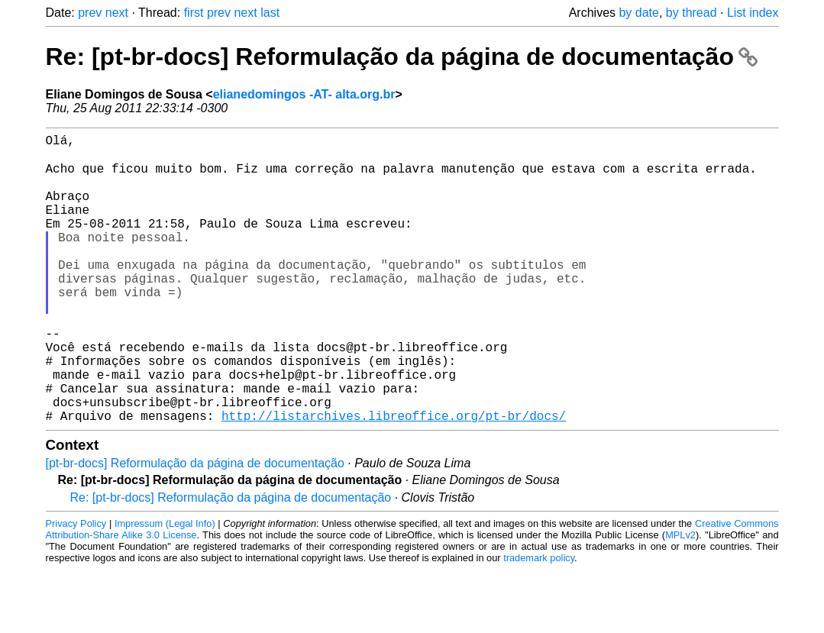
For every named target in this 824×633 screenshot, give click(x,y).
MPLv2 (680, 598)
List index (753, 12)
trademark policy (538, 621)
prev (90, 12)
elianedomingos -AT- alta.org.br (304, 94)
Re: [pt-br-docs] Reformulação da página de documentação (402, 56)
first (194, 12)
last (270, 12)
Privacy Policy (76, 587)
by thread (691, 12)
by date (638, 12)
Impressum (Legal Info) (165, 587)
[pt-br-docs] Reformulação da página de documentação (195, 526)
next (116, 12)
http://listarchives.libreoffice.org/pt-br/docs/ (393, 478)
